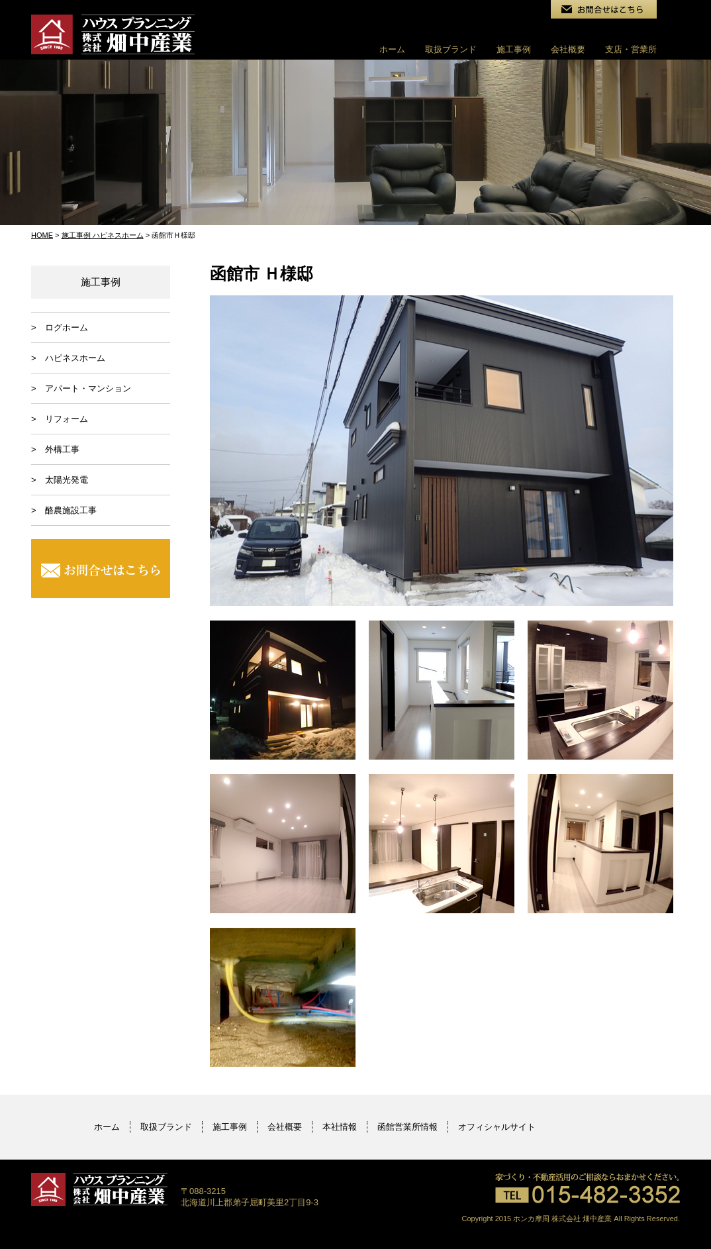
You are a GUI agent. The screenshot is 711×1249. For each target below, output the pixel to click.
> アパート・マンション (81, 388)
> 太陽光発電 (59, 480)
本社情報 (339, 1127)
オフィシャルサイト (497, 1127)
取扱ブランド (451, 49)
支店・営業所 (631, 49)
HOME (42, 235)
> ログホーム (59, 327)
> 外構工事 (55, 449)
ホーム (392, 49)
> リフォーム (59, 419)
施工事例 (514, 49)
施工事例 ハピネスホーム (103, 235)
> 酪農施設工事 (64, 510)
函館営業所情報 (407, 1127)
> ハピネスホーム (68, 358)
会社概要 (568, 49)
